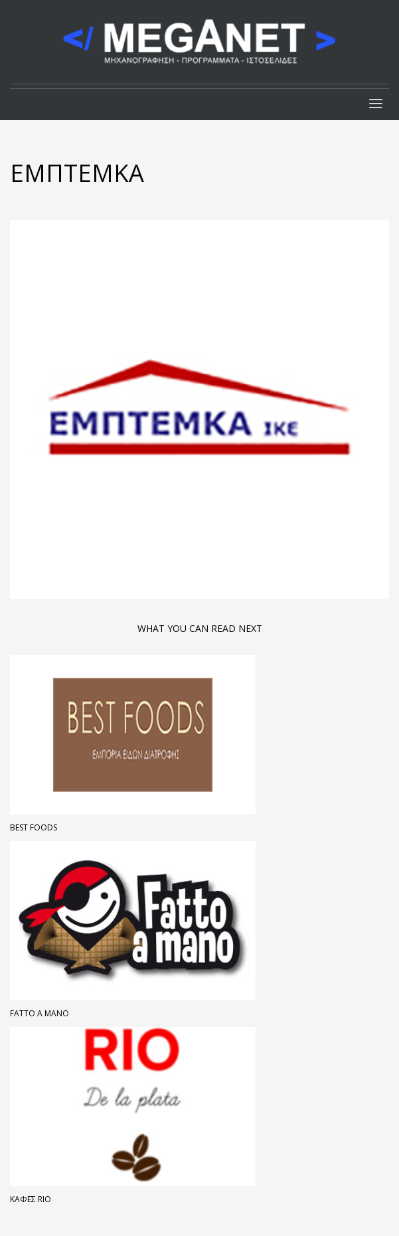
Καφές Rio (30, 1199)
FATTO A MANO (39, 1013)
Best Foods (33, 827)
